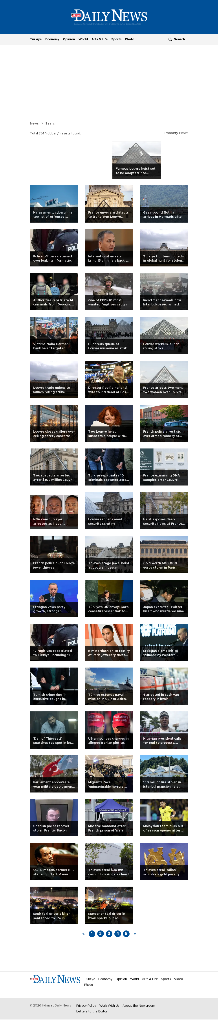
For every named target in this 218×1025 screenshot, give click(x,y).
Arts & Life (100, 39)
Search (51, 123)
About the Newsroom (139, 1005)
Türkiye (36, 39)
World (83, 39)
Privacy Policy (86, 1005)
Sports (116, 39)
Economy (52, 39)
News (34, 123)
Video (178, 979)
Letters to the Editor (91, 1011)
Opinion (69, 39)
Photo (129, 39)
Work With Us (109, 1005)
